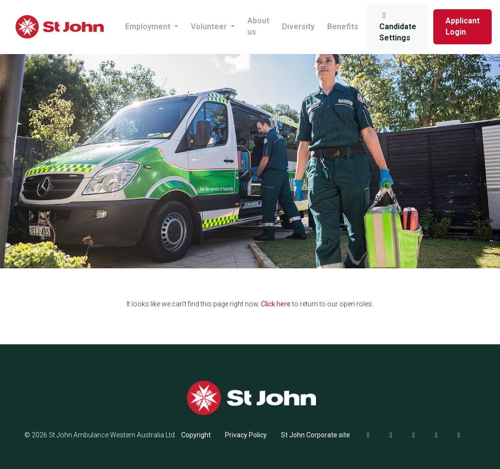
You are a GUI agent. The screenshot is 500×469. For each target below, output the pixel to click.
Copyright (196, 435)
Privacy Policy (246, 435)
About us (258, 26)
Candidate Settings (397, 27)
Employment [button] (148, 26)
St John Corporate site (315, 435)
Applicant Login (462, 26)
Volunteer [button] (210, 26)
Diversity (298, 26)
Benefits (342, 26)
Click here (276, 304)
